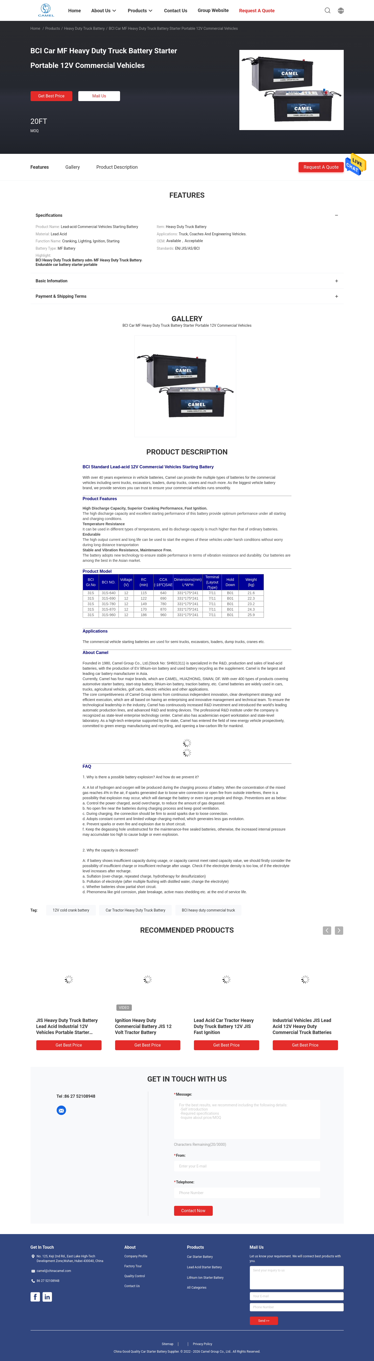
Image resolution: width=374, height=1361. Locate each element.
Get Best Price (51, 96)
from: (181, 1155)
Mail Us (99, 96)
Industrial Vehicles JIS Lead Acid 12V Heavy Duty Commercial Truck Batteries (302, 1026)
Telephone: (185, 1182)
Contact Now (193, 1210)
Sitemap (167, 1344)
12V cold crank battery (71, 910)
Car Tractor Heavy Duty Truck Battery (135, 910)
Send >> (263, 1321)
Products (52, 28)
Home (35, 28)
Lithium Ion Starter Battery (205, 1278)
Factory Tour (133, 1266)
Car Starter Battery (200, 1257)
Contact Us (132, 1286)
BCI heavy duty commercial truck (208, 910)
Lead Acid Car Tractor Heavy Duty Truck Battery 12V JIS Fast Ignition (224, 1026)
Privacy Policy (202, 1344)
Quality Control (134, 1276)
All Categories (196, 1287)
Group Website (213, 10)
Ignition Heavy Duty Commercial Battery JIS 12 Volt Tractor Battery (143, 1026)
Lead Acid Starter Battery (204, 1267)
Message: (184, 1094)
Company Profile (135, 1256)
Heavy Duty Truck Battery (84, 28)
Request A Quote (321, 167)
